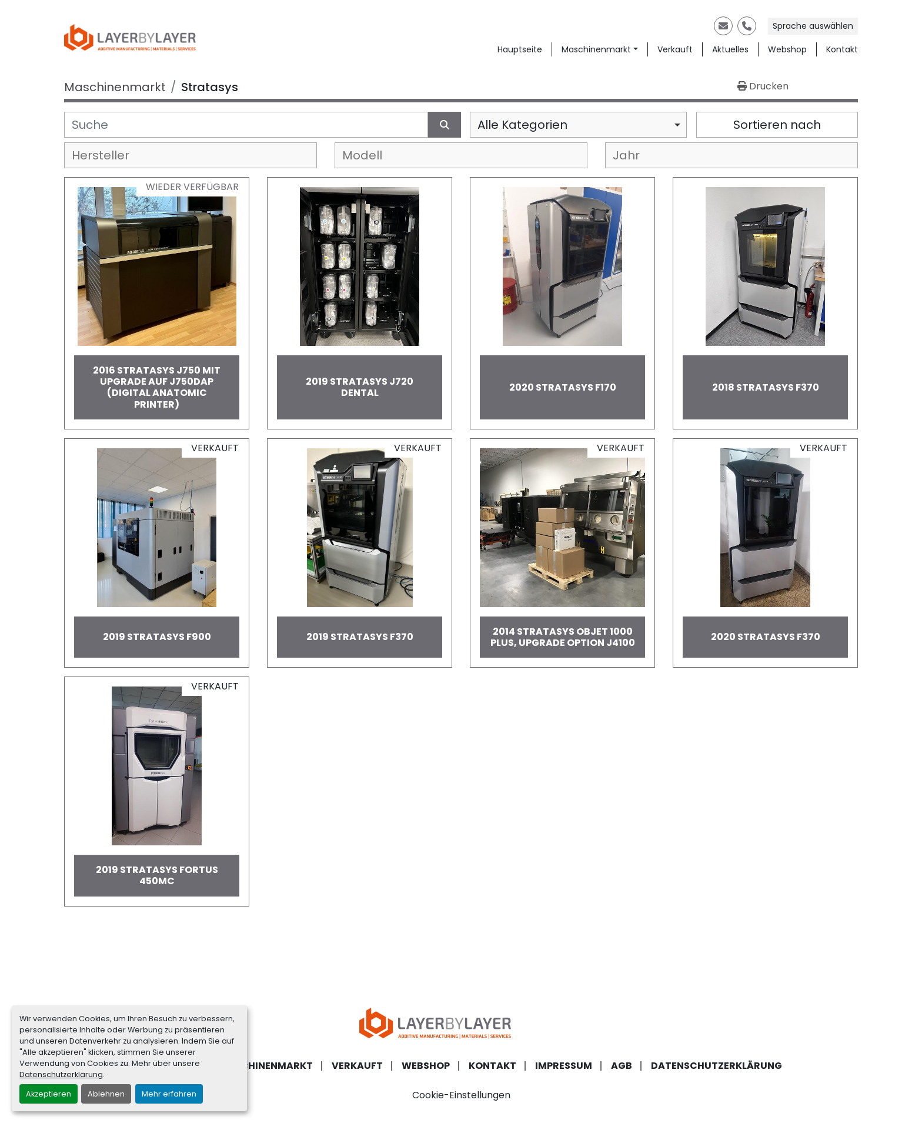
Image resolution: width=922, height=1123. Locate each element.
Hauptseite (519, 49)
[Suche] (246, 125)
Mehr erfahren (169, 1094)
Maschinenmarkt (596, 49)
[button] (600, 50)
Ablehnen (106, 1094)
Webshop (787, 49)
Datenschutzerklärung (61, 1074)
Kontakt (842, 49)
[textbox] (110, 155)
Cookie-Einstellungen (461, 1095)
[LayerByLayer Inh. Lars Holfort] (461, 1022)
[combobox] (578, 125)
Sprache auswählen (813, 26)
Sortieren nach (777, 124)
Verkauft (675, 49)
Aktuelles (730, 49)
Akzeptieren (48, 1094)
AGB (621, 1065)
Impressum (563, 1065)
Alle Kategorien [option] (522, 124)
